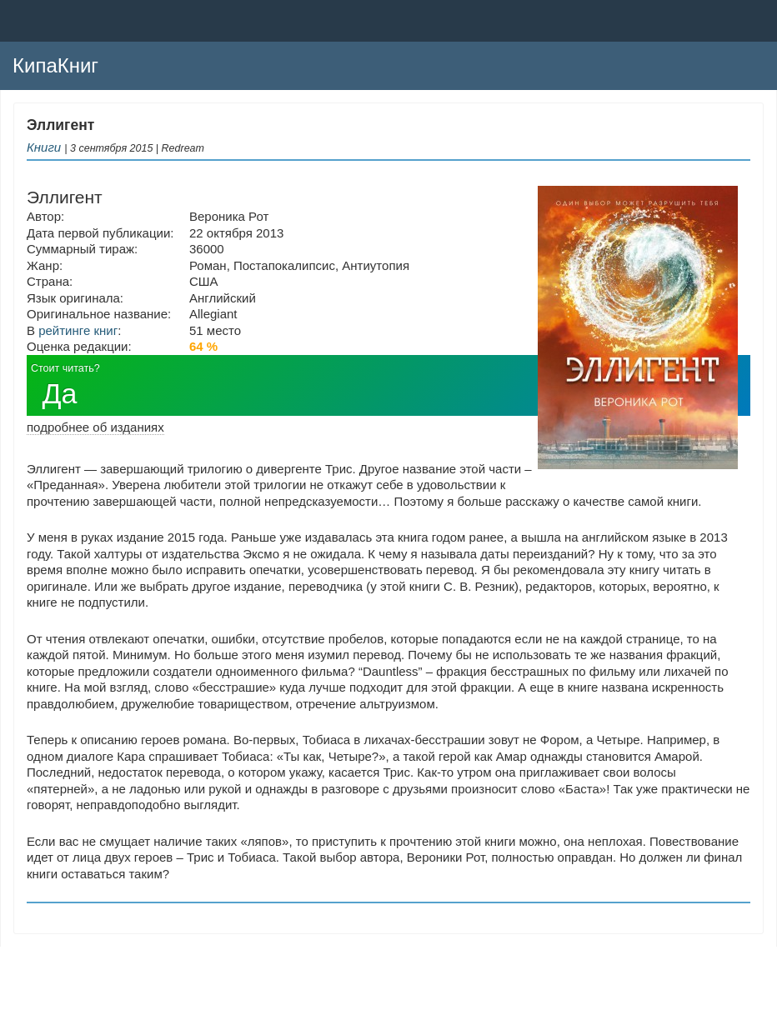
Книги (44, 147)
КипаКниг (55, 65)
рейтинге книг (78, 330)
